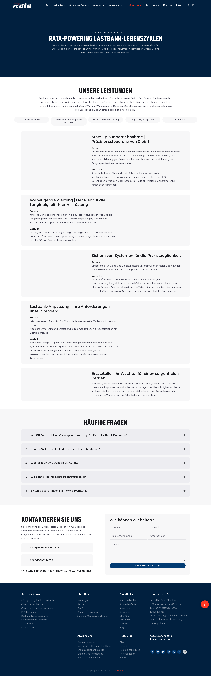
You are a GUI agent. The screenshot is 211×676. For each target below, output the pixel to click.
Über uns (102, 32)
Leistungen (116, 32)
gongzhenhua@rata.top (45, 547)
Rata (91, 32)
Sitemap (119, 670)
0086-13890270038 (41, 560)
